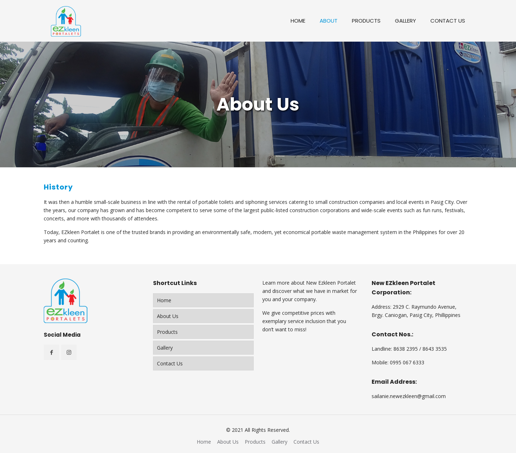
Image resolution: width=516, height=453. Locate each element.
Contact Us (170, 363)
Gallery (165, 347)
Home (164, 300)
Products (167, 331)
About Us (167, 316)
